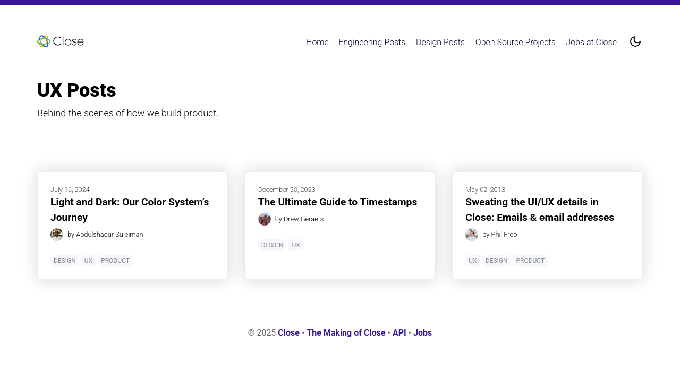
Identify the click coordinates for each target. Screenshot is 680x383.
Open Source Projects (515, 42)
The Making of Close (346, 333)
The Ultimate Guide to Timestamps (338, 202)
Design (65, 260)
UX (88, 260)
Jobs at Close (591, 42)
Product (115, 260)
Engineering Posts (371, 42)
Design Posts (440, 42)
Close (289, 333)
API (399, 333)
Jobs (422, 333)
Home (317, 42)
